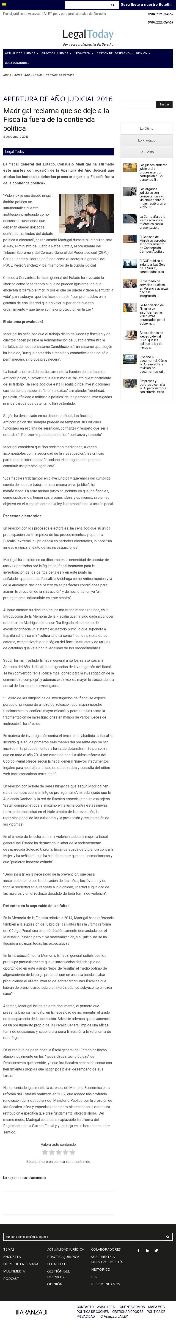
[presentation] (147, 129)
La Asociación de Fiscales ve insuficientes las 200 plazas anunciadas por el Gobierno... (152, 314)
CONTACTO (85, 1307)
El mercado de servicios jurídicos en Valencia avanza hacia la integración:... (154, 288)
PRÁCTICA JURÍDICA (63, 1256)
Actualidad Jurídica (28, 74)
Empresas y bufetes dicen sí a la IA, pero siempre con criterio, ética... (153, 386)
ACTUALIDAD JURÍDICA (65, 1249)
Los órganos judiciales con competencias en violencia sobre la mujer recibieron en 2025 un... (154, 198)
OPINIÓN (54, 1284)
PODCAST (11, 1278)
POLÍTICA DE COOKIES (93, 1312)
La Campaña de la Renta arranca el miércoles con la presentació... (152, 222)
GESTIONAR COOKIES (127, 1312)
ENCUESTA (12, 1256)
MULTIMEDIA (14, 1271)
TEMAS (8, 1249)
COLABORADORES (106, 1249)
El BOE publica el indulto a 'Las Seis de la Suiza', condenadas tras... (153, 266)
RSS (94, 1276)
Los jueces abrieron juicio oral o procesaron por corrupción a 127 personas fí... (154, 172)
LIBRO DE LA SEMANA (20, 1264)
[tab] (147, 129)
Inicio (7, 74)
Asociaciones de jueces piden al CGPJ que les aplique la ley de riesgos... (151, 340)
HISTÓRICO (100, 1269)
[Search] (113, 5)
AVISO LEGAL (106, 1307)
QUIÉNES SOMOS (132, 1307)
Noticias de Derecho (59, 74)
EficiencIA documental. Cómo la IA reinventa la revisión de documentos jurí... (153, 364)
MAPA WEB (156, 1307)
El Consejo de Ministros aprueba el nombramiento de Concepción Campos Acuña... (153, 244)
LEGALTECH (57, 1264)
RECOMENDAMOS (105, 1284)
